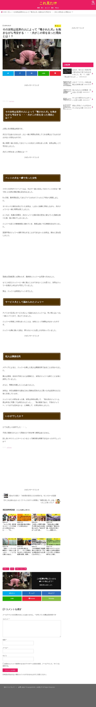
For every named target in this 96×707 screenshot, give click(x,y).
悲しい (7, 569)
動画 (38, 7)
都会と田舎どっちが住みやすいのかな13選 (77, 106)
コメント (6, 619)
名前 (4, 640)
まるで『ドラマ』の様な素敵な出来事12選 (77, 83)
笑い (42, 7)
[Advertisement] (40, 91)
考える (57, 7)
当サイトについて (9, 687)
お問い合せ (21, 687)
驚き (52, 7)
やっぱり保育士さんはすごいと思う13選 (77, 99)
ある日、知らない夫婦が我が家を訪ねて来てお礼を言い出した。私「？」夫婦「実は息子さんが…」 (77, 73)
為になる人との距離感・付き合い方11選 (77, 91)
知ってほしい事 (21, 569)
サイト (5, 656)
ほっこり (47, 7)
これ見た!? (48, 3)
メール (5, 648)
